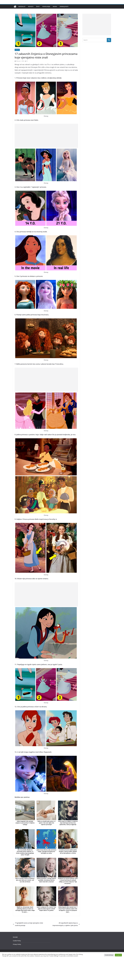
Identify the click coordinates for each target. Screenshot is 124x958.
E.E (27, 61)
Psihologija (46, 6)
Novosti (30, 6)
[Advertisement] (46, 136)
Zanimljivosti (64, 6)
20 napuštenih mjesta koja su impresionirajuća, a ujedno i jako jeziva (66, 924)
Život (38, 6)
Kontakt (15, 937)
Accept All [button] (118, 955)
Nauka (55, 6)
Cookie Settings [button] (109, 955)
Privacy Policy (17, 944)
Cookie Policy (17, 940)
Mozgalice (21, 6)
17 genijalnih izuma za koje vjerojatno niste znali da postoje (28, 924)
